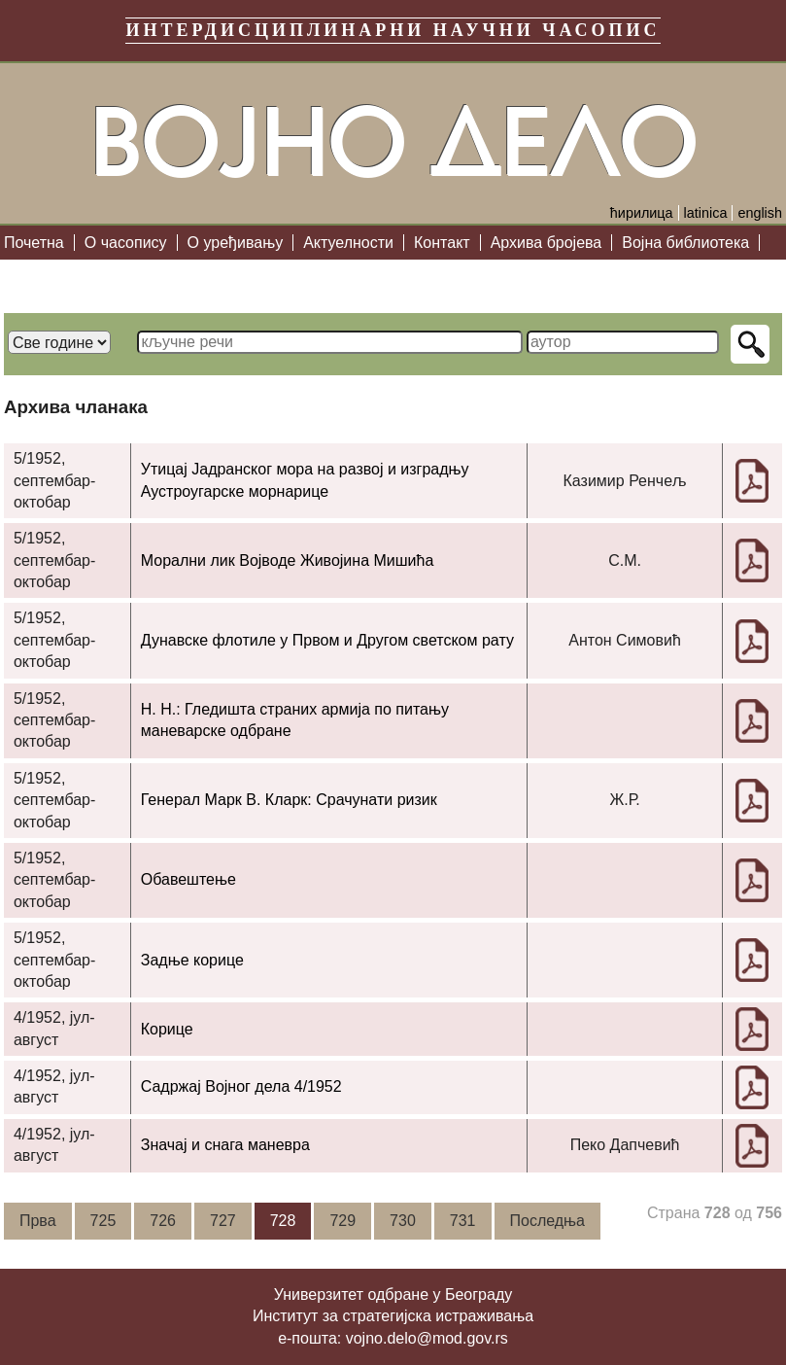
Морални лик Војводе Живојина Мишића (287, 560)
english (759, 213)
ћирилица (641, 213)
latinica (706, 213)
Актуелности (348, 242)
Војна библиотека (685, 242)
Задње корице (192, 960)
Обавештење (188, 879)
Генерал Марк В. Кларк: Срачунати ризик (289, 799)
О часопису (126, 242)
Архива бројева (546, 242)
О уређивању (236, 242)
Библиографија (68, 276)
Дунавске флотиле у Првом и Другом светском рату (327, 640)
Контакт (442, 242)
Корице (167, 1029)
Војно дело (393, 142)
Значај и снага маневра (225, 1145)
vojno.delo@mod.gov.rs (427, 1338)
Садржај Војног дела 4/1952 (241, 1086)
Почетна (34, 242)
